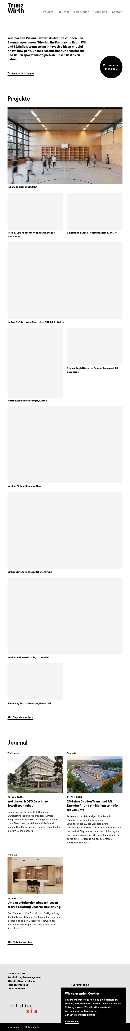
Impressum (14, 1027)
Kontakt (117, 12)
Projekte (47, 12)
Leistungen (81, 12)
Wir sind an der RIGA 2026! (111, 67)
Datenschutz (32, 1027)
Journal (63, 12)
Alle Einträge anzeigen (20, 942)
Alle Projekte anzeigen (20, 717)
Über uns (100, 12)
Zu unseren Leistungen (21, 73)
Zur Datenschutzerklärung (80, 1014)
